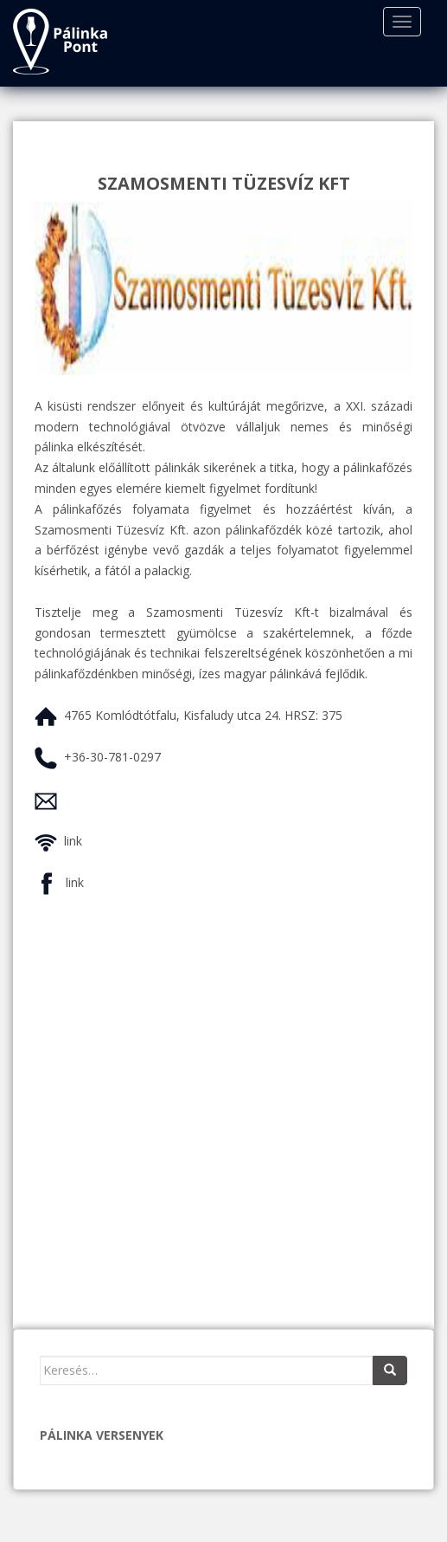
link (73, 841)
